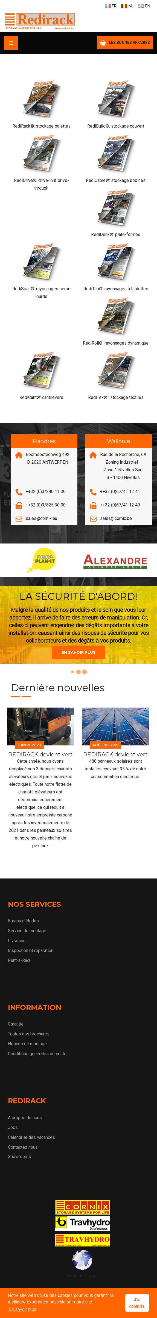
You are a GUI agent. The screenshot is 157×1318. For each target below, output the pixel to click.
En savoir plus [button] (22, 1309)
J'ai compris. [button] (137, 1302)
